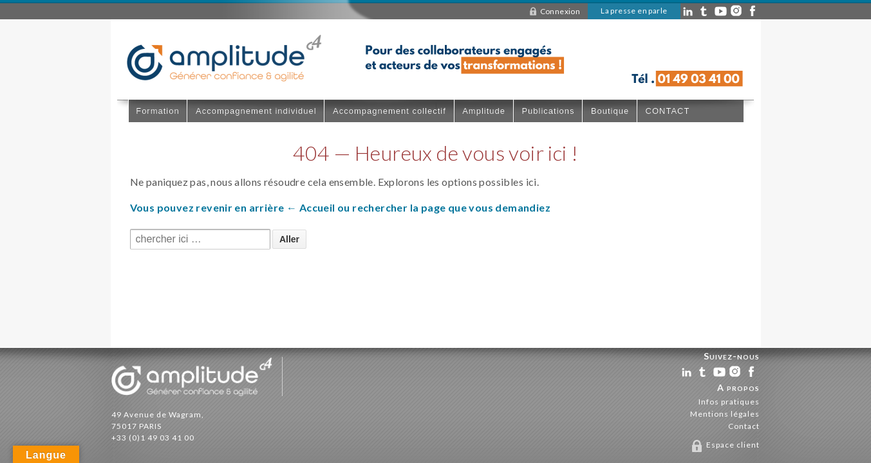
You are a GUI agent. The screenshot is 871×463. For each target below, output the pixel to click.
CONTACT (668, 111)
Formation (158, 111)
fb (753, 13)
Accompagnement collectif (389, 111)
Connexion (560, 11)
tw (703, 373)
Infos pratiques (729, 401)
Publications (547, 111)
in (737, 13)
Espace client (733, 444)
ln (688, 13)
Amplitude (483, 111)
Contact (744, 426)
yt (721, 13)
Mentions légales (725, 414)
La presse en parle (634, 10)
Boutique (610, 111)
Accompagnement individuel (256, 111)
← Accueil (310, 207)
